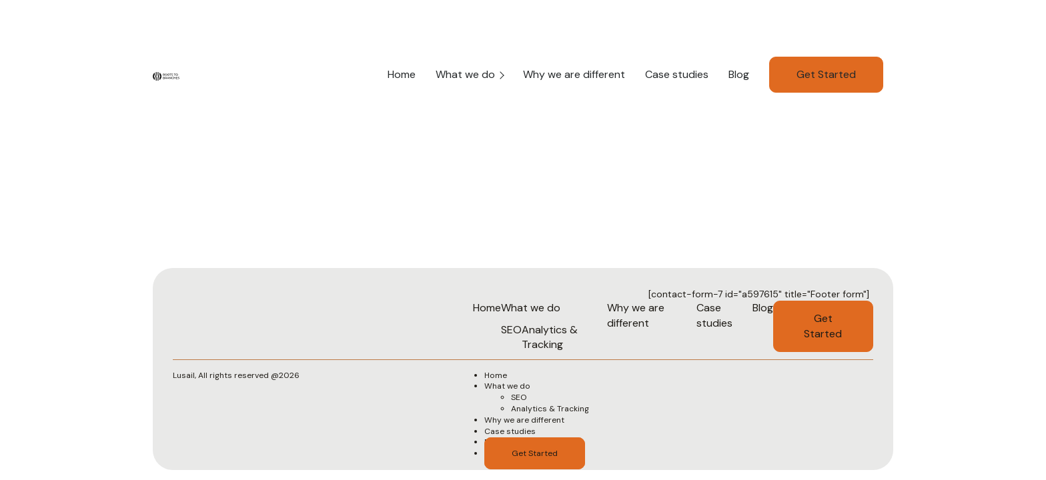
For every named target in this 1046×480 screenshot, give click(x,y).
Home (402, 74)
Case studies (676, 74)
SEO (511, 330)
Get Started (826, 74)
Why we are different (574, 74)
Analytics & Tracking (550, 337)
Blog (738, 74)
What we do (465, 74)
